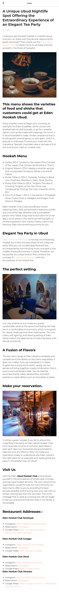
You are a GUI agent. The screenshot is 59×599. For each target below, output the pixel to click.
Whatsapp (23, 527)
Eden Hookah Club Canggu (30, 544)
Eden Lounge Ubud (29, 568)
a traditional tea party (24, 257)
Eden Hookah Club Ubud (29, 562)
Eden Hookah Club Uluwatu (31, 577)
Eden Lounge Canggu (30, 551)
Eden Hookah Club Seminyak (31, 524)
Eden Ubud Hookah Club (15, 239)
